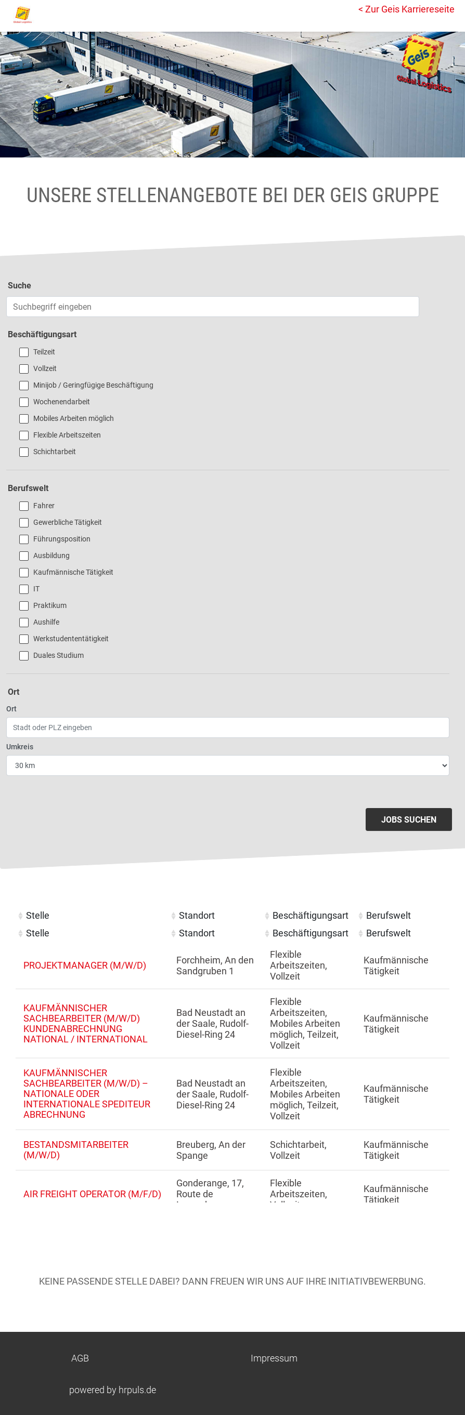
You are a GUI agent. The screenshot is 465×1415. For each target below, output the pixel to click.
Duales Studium (58, 655)
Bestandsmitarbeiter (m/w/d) (75, 1149)
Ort (11, 709)
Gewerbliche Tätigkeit (67, 522)
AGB (80, 1358)
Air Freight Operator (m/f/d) (92, 1193)
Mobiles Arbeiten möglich (73, 418)
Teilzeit (44, 352)
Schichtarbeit (54, 451)
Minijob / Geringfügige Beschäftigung (93, 385)
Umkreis (19, 747)
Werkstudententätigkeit (71, 638)
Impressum (274, 1358)
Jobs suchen (408, 820)
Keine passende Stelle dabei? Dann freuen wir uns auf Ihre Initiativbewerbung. (232, 1281)
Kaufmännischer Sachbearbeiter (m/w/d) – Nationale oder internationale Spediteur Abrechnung (86, 1093)
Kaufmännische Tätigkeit (73, 572)
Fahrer (44, 505)
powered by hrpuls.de (112, 1389)
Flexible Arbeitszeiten (67, 435)
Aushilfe (46, 622)
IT (36, 589)
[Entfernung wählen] (227, 765)
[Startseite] (54, 14)
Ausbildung (51, 555)
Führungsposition (62, 539)
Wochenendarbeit (61, 402)
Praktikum (50, 605)
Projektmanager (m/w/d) (84, 965)
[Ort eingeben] (227, 727)
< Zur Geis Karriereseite (406, 9)
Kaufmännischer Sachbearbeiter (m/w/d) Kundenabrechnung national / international (85, 1023)
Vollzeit (45, 368)
